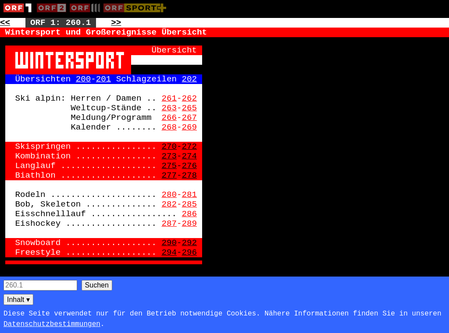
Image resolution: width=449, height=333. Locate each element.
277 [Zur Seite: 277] (169, 175)
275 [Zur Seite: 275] (169, 166)
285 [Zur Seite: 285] (189, 204)
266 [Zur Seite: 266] (169, 118)
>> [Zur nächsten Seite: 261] (116, 23)
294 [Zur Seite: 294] (169, 252)
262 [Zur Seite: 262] (189, 98)
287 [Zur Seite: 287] (169, 223)
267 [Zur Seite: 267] (189, 118)
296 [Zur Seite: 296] (189, 252)
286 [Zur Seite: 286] (189, 214)
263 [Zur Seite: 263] (169, 108)
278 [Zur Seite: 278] (189, 175)
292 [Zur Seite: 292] (189, 243)
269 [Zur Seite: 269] (189, 127)
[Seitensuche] (40, 285)
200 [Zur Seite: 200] (83, 79)
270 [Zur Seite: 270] (169, 146)
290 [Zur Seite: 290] (169, 243)
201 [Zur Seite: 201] (103, 79)
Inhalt (18, 299)
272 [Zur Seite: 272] (189, 146)
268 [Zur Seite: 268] (169, 127)
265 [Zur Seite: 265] (189, 108)
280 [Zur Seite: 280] (169, 195)
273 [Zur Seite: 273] (169, 156)
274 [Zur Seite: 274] (189, 156)
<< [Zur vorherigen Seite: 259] (5, 23)
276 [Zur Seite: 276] (189, 166)
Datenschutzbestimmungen (52, 324)
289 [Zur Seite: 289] (189, 223)
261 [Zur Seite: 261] (169, 98)
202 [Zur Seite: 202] (189, 79)
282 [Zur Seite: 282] (169, 204)
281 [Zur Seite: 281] (189, 195)
